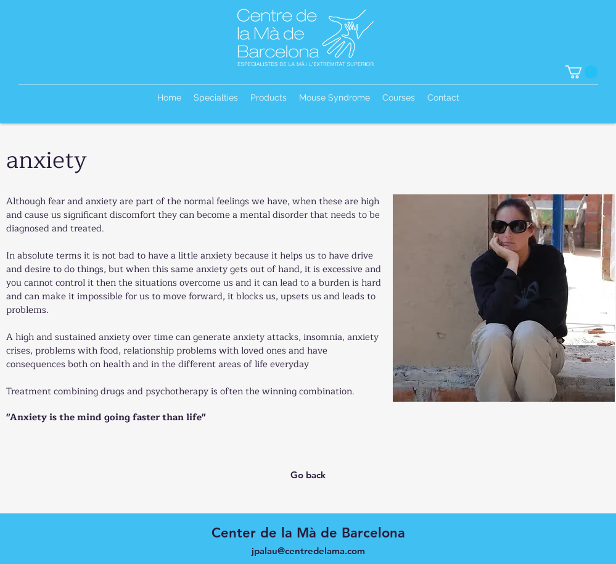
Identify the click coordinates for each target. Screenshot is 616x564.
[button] (581, 71)
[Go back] (308, 475)
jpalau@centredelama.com (308, 551)
